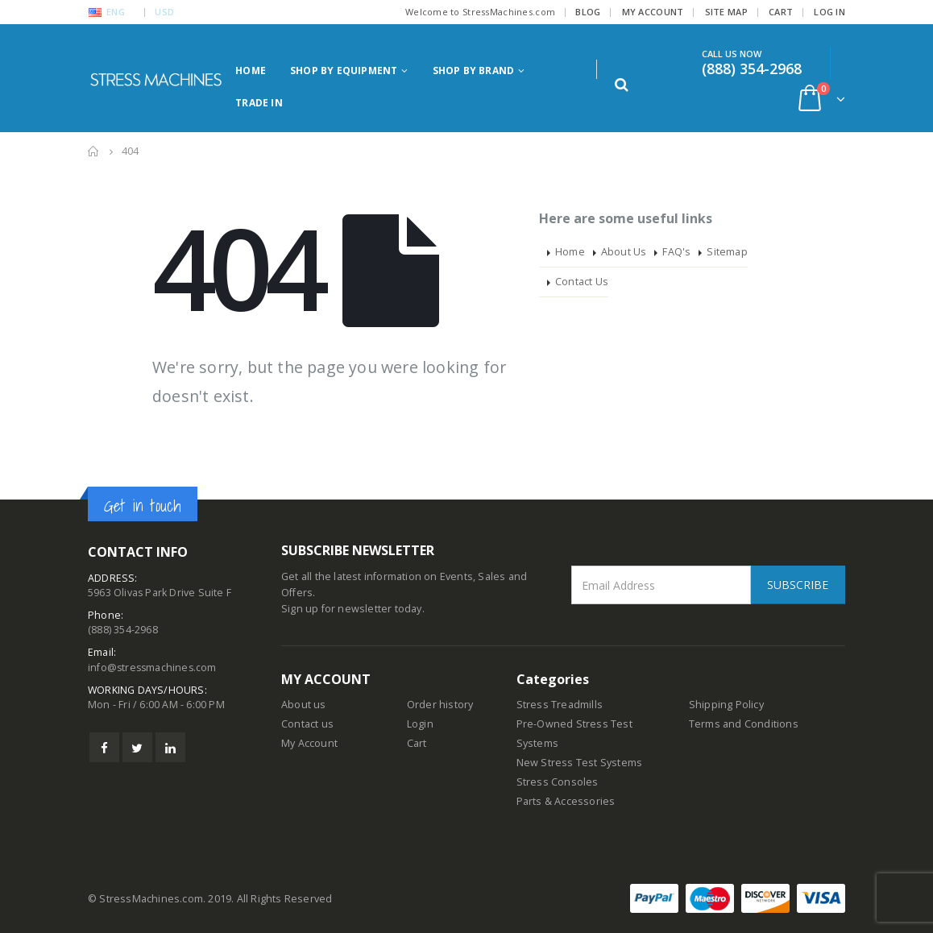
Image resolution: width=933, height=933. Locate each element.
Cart (781, 12)
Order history (440, 704)
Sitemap (727, 252)
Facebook (104, 748)
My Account (653, 12)
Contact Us (581, 281)
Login (420, 724)
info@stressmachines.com (154, 667)
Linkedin (170, 748)
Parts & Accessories (566, 801)
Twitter (137, 748)
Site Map (726, 12)
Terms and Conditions (743, 724)
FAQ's (676, 252)
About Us (624, 252)
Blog (587, 12)
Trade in (259, 103)
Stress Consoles (557, 782)
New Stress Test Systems (579, 762)
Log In (829, 12)
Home (250, 70)
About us (303, 704)
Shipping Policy (726, 704)
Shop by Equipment (343, 70)
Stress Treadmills (559, 704)
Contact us (307, 724)
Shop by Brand (474, 70)
